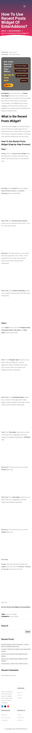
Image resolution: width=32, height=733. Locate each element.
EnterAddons (5, 93)
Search (4, 625)
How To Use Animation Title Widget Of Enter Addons (14, 655)
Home (3, 31)
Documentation (6, 717)
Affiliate (19, 698)
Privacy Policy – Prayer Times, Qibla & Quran (14, 663)
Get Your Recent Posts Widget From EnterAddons (15, 607)
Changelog (4, 720)
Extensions (24, 80)
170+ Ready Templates (21, 71)
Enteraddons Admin (14, 54)
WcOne (19, 715)
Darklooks (20, 720)
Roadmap (4, 715)
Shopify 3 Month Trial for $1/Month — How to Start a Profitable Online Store (15, 645)
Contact (19, 695)
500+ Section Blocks (22, 75)
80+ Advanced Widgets (21, 66)
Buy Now (8, 85)
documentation (15, 31)
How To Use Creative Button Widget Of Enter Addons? (14, 659)
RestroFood (20, 717)
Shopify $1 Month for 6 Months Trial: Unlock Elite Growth (16, 650)
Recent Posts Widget (11, 614)
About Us (20, 692)
